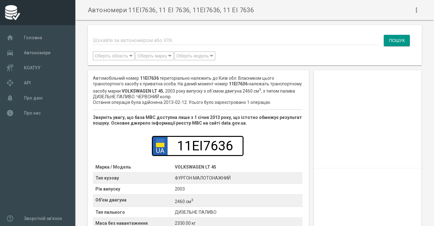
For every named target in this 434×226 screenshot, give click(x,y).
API (18, 83)
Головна (24, 37)
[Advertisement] (368, 114)
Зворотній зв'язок (34, 218)
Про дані (24, 98)
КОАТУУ (23, 68)
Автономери (28, 52)
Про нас (23, 113)
